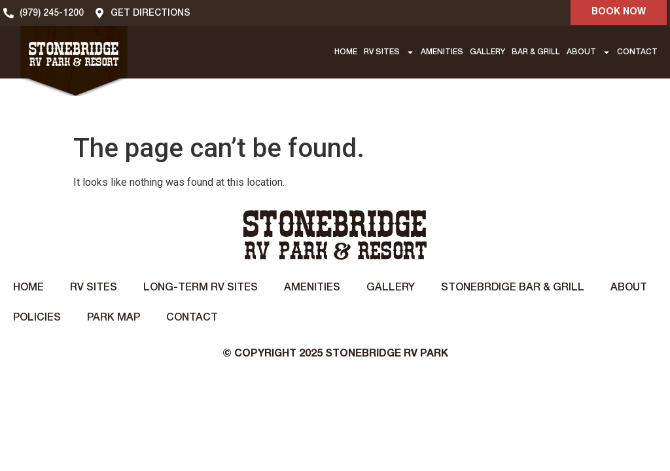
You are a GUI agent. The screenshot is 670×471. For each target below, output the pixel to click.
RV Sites (93, 287)
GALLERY (487, 52)
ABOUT (588, 52)
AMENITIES (442, 52)
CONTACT (637, 52)
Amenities (312, 287)
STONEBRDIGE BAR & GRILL (512, 287)
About (628, 287)
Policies (37, 318)
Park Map (113, 318)
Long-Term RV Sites (200, 287)
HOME (345, 52)
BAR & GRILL (536, 52)
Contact (192, 318)
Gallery (390, 287)
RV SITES (389, 52)
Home (28, 287)
